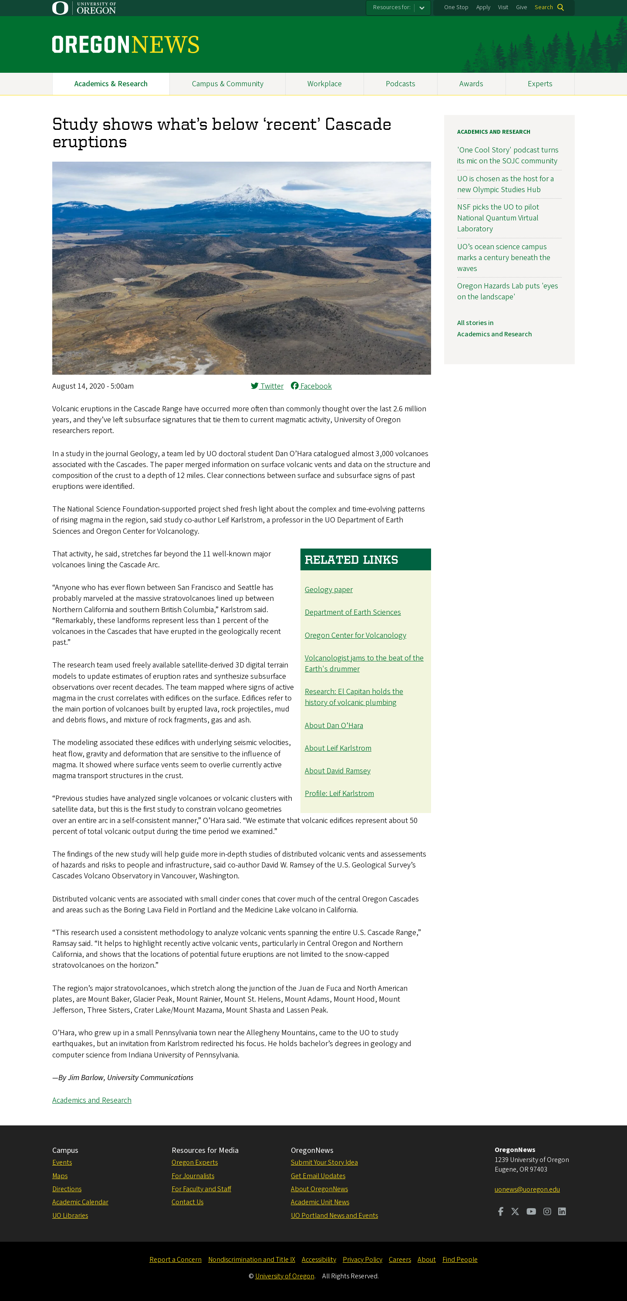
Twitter (267, 386)
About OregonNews (319, 1189)
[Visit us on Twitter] (515, 1212)
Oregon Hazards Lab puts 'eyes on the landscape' (507, 291)
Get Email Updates (318, 1176)
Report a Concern (175, 1259)
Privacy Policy (362, 1259)
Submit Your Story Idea (324, 1162)
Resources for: (392, 7)
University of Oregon (284, 1276)
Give (521, 7)
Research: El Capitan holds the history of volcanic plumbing (354, 697)
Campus (65, 1150)
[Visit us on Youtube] (531, 1212)
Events (62, 1162)
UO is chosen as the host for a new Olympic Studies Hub (505, 184)
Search (544, 7)
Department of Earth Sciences (353, 612)
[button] (241, 372)
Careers (400, 1259)
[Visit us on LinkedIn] (562, 1212)
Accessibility (319, 1259)
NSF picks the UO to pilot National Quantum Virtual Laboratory (498, 218)
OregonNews (312, 1150)
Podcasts (400, 83)
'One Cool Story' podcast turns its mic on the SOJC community (508, 155)
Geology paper (329, 589)
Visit (503, 7)
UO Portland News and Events (334, 1215)
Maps (59, 1176)
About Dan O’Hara (334, 725)
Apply (483, 7)
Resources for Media (205, 1150)
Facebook (311, 386)
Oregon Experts (195, 1162)
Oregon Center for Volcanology (355, 635)
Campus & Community (227, 83)
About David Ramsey (338, 771)
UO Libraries (70, 1215)
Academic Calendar (80, 1202)
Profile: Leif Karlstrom (339, 793)
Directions (66, 1189)
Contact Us (187, 1202)
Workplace (324, 83)
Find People (460, 1259)
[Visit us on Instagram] (547, 1212)
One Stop (456, 7)
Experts (540, 83)
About (427, 1259)
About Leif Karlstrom (338, 748)
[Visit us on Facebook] (501, 1212)
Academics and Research (91, 1100)
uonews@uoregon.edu (527, 1189)
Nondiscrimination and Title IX (251, 1259)
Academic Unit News (320, 1202)
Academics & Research (111, 83)
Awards (471, 83)
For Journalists (193, 1176)
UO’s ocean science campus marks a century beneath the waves (503, 257)
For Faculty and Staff (201, 1189)
